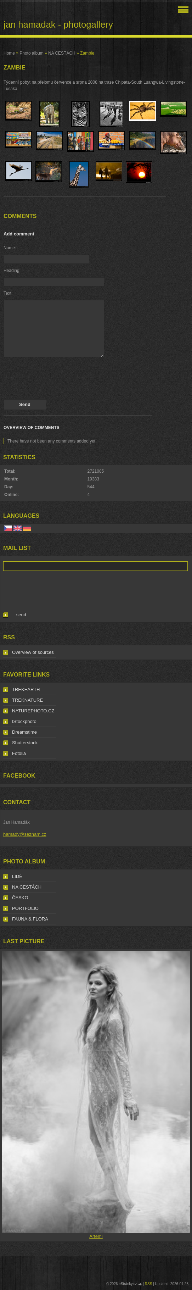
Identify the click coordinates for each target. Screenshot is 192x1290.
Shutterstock (25, 742)
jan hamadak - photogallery (58, 24)
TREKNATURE (27, 700)
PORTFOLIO (25, 908)
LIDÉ (17, 876)
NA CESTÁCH (61, 53)
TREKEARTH (26, 689)
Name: (10, 247)
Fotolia (19, 753)
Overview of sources (33, 652)
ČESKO (20, 897)
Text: (8, 293)
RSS (148, 1284)
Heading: (12, 270)
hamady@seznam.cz (24, 834)
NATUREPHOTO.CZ (33, 710)
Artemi (96, 1236)
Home (9, 53)
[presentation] (57, 380)
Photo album (31, 53)
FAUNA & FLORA (30, 919)
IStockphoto (24, 721)
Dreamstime (24, 732)
